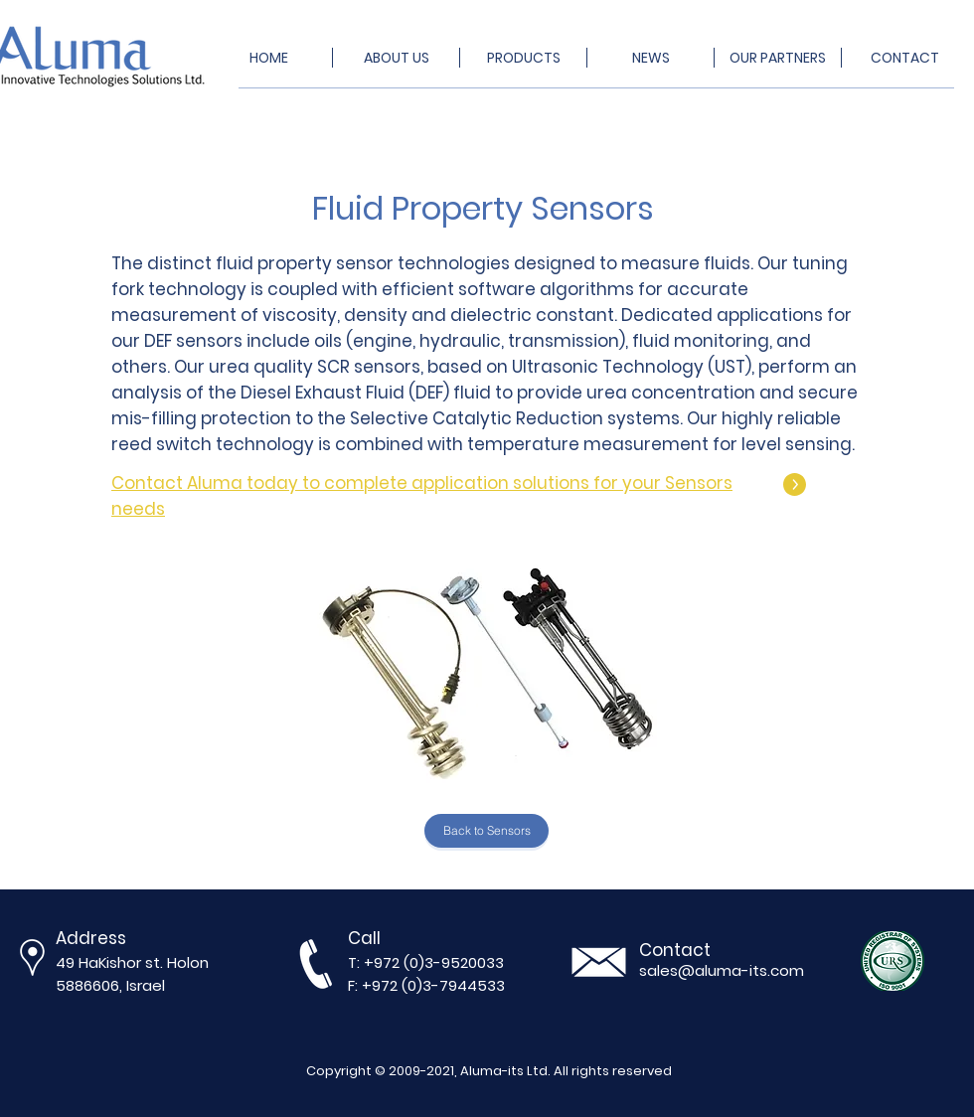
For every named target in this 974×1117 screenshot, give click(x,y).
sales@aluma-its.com (721, 970)
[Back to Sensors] (486, 831)
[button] (487, 671)
